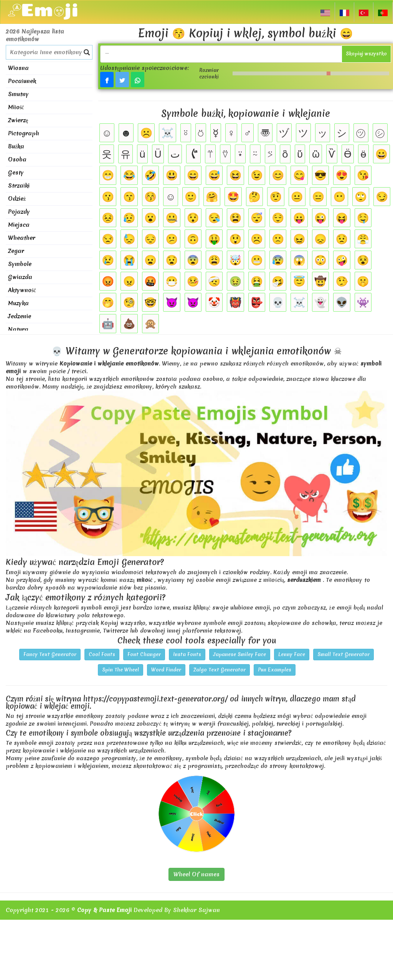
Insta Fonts (187, 654)
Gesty (16, 172)
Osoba (17, 159)
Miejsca (19, 225)
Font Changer (144, 654)
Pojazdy (19, 212)
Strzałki (19, 185)
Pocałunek (22, 81)
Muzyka (18, 303)
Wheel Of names (196, 874)
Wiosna (18, 68)
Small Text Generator (343, 654)
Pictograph (23, 133)
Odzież (17, 199)
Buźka (16, 146)
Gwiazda (20, 277)
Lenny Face (291, 654)
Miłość (16, 107)
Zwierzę (18, 120)
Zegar (16, 251)
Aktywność (22, 290)
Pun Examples (274, 669)
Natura (18, 329)
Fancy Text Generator (49, 654)
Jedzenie (19, 316)
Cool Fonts (102, 654)
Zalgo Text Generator (219, 669)
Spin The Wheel (120, 669)
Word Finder (166, 669)
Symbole (19, 264)
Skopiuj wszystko (366, 53)
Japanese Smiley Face (239, 654)
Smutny (18, 94)
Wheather (21, 238)
